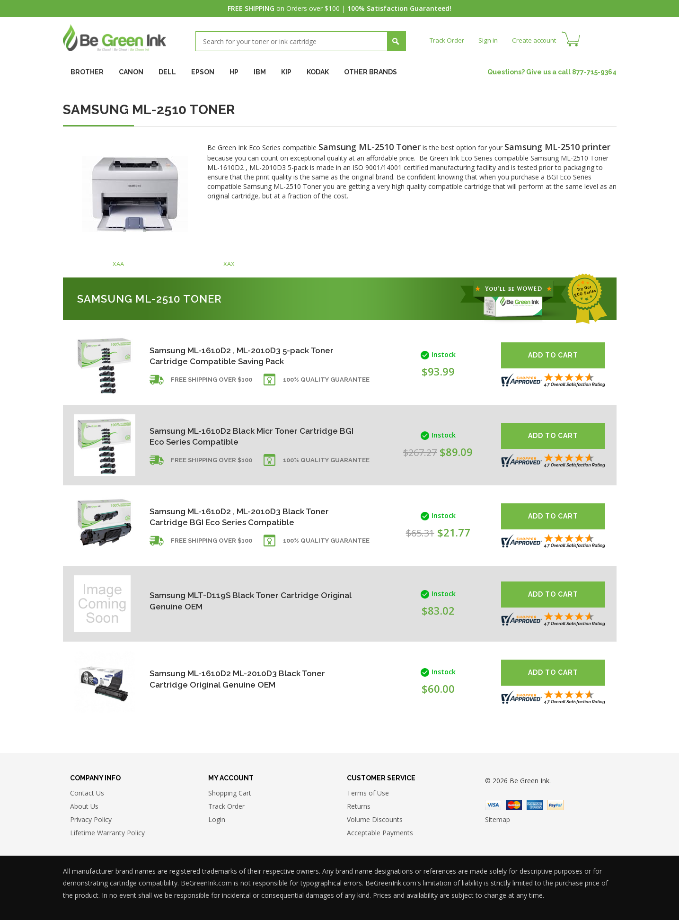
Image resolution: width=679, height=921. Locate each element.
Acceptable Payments (380, 833)
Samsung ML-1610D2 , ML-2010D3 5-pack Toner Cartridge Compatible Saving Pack (246, 356)
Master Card (514, 806)
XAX (229, 264)
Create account (537, 40)
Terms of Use (368, 793)
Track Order (448, 40)
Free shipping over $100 (211, 381)
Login (216, 820)
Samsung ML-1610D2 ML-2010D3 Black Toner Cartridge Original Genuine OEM (241, 678)
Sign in (490, 40)
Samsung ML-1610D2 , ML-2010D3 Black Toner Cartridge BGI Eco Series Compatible (243, 517)
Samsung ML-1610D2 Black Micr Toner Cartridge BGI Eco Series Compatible (227, 436)
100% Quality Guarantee (326, 381)
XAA (118, 264)
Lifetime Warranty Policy (107, 833)
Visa (493, 806)
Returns (358, 807)
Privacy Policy (91, 820)
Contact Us (87, 793)
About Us (84, 807)
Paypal (555, 806)
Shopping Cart (229, 793)
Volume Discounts (375, 820)
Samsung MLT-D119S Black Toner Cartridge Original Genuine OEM (238, 600)
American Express (535, 806)
